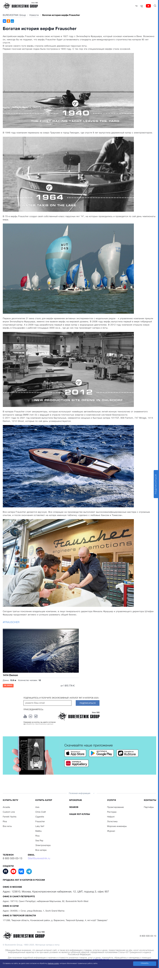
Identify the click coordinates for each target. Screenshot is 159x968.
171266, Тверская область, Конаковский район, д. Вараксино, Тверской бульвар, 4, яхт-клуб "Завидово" (55, 920)
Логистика (112, 822)
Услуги (111, 800)
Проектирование (115, 807)
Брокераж (75, 800)
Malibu (38, 831)
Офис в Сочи (11, 906)
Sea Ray (39, 841)
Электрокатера (42, 845)
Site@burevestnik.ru (39, 858)
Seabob (73, 807)
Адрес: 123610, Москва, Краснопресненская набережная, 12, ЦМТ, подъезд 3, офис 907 (56, 892)
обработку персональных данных (39, 724)
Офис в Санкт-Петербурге (19, 897)
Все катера (40, 850)
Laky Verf (39, 826)
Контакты (150, 800)
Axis (37, 807)
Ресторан (112, 812)
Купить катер (43, 800)
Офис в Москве (12, 887)
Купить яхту (10, 800)
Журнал (111, 831)
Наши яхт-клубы (79, 814)
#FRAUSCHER (11, 622)
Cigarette (39, 817)
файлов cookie (53, 963)
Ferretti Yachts (9, 817)
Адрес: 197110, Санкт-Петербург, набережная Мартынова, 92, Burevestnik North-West (45, 901)
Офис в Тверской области (19, 916)
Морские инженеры (117, 826)
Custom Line (9, 812)
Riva (5, 822)
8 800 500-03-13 (12, 858)
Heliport (111, 817)
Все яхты (7, 826)
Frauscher (40, 822)
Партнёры (149, 807)
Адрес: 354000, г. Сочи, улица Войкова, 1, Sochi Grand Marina (33, 911)
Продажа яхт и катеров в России (24, 880)
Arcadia (6, 807)
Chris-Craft (40, 812)
